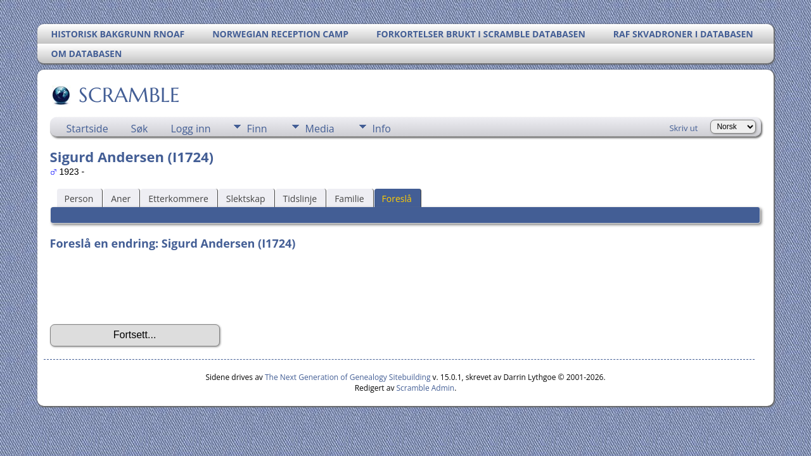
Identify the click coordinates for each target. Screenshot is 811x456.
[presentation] (146, 287)
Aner (121, 199)
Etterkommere (178, 199)
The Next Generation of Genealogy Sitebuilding (348, 377)
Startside (87, 129)
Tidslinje (300, 199)
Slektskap (245, 199)
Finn (257, 129)
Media (320, 129)
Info (382, 129)
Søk (139, 129)
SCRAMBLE (128, 95)
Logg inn (190, 129)
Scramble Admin (426, 388)
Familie (349, 199)
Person (79, 199)
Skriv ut (683, 128)
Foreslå (397, 199)
